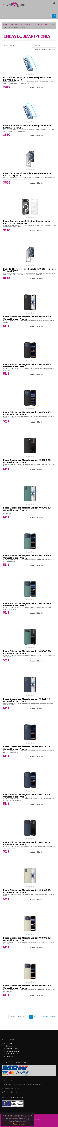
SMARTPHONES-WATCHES (19, 25)
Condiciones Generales (13, 1051)
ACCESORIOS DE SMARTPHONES (42, 25)
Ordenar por (36, 45)
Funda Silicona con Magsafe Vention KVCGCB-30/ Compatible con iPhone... (27, 556)
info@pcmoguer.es (15, 1092)
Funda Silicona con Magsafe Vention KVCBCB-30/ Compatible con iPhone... (27, 365)
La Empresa (9, 1043)
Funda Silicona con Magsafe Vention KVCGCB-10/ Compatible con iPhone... (27, 509)
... (27, 1017)
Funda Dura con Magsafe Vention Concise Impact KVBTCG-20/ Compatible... (27, 222)
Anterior (21, 1017)
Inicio (5, 25)
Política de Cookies (12, 1048)
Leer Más (22, 1124)
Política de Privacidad (12, 1054)
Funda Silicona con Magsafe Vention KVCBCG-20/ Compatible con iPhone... (27, 461)
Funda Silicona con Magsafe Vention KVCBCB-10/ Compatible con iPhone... (27, 317)
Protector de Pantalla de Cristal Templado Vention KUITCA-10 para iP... (27, 174)
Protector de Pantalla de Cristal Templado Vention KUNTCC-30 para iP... (27, 78)
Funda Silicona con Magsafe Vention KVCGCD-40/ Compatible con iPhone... (27, 604)
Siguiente (44, 1017)
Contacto (9, 1046)
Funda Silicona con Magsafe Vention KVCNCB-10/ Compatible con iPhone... (27, 891)
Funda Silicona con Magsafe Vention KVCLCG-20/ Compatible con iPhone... (27, 843)
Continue (13, 1124)
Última (52, 1017)
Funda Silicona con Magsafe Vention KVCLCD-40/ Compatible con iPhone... (26, 795)
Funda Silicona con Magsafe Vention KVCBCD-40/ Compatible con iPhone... (27, 413)
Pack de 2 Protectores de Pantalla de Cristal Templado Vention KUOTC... (29, 270)
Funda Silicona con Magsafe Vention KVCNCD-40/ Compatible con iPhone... (27, 986)
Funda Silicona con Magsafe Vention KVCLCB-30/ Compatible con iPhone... (26, 747)
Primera (12, 1017)
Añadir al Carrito (36, 87)
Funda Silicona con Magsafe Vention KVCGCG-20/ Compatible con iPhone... (27, 652)
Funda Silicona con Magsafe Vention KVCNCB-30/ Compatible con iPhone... (27, 939)
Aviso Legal (9, 1056)
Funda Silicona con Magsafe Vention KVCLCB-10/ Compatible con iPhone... (26, 700)
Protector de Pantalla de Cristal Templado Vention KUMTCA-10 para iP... (27, 126)
